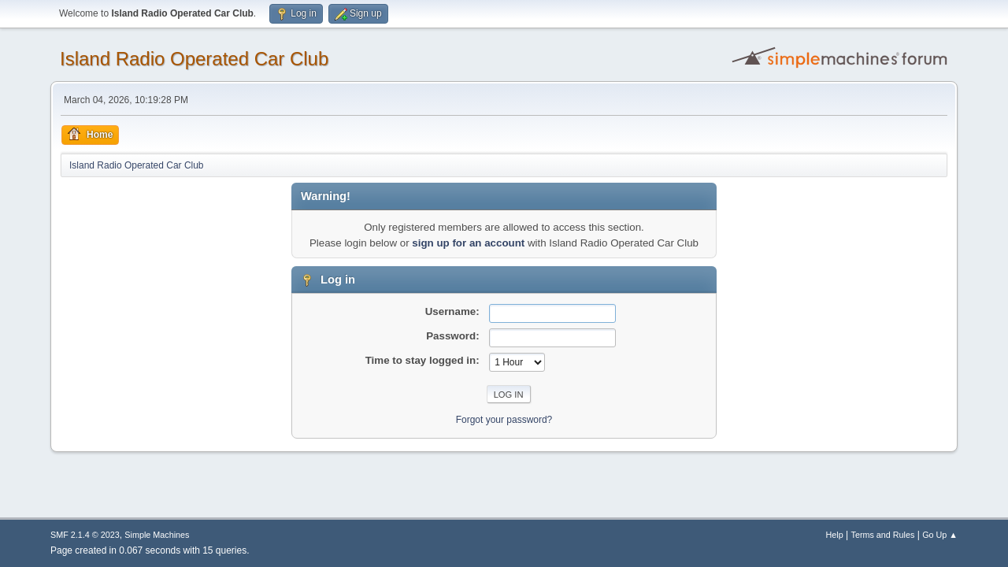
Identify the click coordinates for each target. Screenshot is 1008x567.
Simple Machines (156, 534)
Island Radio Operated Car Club (194, 58)
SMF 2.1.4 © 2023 (85, 534)
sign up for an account (468, 243)
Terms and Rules (883, 534)
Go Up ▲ (940, 534)
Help (834, 534)
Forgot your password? (504, 419)
